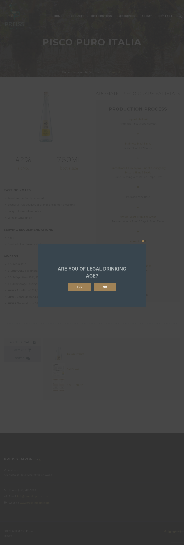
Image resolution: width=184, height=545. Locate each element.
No (105, 286)
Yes (79, 286)
